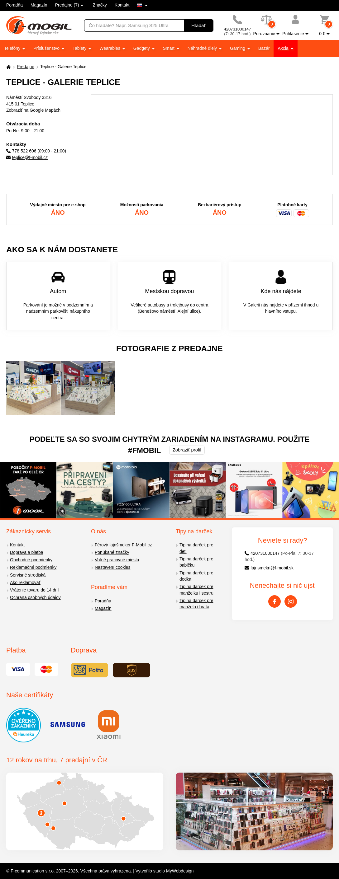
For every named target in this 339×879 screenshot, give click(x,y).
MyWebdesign (179, 870)
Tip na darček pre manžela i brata (196, 604)
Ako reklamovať (25, 582)
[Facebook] (274, 601)
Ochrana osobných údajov (35, 597)
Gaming (238, 48)
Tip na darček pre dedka (196, 576)
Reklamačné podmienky (33, 567)
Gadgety (142, 48)
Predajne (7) (67, 4)
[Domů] (8, 66)
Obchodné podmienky (31, 559)
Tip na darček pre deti (196, 548)
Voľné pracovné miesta (117, 559)
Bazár (264, 48)
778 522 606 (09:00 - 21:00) (36, 150)
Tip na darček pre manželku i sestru (196, 590)
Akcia (283, 48)
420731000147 (262, 553)
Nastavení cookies (112, 567)
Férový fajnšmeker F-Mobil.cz (123, 544)
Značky (100, 4)
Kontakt (122, 4)
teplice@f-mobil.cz (27, 157)
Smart (169, 48)
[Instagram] (290, 601)
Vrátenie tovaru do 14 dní (34, 589)
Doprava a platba (26, 552)
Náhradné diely (203, 48)
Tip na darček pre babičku (196, 562)
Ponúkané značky (112, 552)
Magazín (39, 4)
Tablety (80, 48)
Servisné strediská (27, 575)
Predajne (25, 66)
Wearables (110, 48)
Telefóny (12, 48)
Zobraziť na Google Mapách (33, 110)
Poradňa (14, 4)
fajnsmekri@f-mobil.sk (269, 567)
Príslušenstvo (47, 48)
